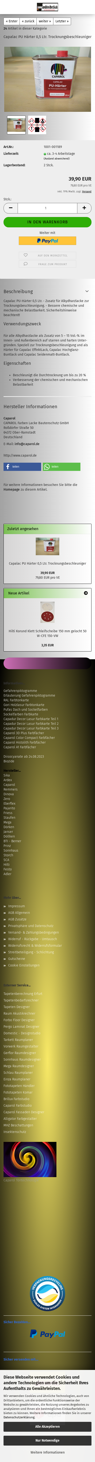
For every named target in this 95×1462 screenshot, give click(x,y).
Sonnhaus (11, 851)
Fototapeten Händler (19, 1086)
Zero (7, 799)
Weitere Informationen (48, 1452)
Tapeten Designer (17, 1007)
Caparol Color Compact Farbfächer (29, 738)
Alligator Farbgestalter (20, 1119)
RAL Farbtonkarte (16, 700)
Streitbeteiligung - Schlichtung (31, 952)
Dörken (9, 827)
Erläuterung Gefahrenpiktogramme (29, 696)
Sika (7, 775)
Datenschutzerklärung (19, 1417)
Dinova (9, 794)
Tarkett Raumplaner (18, 1040)
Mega (8, 822)
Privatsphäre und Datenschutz (30, 926)
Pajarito (9, 808)
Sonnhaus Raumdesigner (22, 1060)
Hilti (7, 865)
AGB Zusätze (17, 919)
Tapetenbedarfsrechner (21, 1000)
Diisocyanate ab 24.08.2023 (24, 757)
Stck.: (7, 199)
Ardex (8, 780)
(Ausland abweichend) (57, 158)
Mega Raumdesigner (19, 1066)
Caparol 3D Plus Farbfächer (24, 733)
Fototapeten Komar (18, 1092)
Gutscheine (16, 959)
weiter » (45, 21)
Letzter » (62, 21)
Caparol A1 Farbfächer (20, 747)
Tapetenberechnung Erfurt (23, 994)
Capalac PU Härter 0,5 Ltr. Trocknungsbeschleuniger (47, 564)
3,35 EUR (47, 645)
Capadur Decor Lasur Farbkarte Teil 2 (31, 724)
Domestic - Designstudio (22, 1033)
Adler (7, 874)
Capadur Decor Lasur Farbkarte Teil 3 (31, 728)
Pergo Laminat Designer (21, 1027)
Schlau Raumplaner (18, 1073)
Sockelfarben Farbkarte (21, 714)
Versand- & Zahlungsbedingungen (33, 933)
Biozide (9, 761)
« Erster (11, 21)
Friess (8, 813)
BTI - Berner (12, 841)
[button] (11, 208)
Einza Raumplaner (17, 1079)
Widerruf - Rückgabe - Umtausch (32, 939)
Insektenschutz (15, 1132)
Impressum (16, 906)
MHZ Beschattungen (18, 1125)
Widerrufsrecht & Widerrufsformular (35, 946)
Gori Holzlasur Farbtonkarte (24, 705)
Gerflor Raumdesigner (20, 1053)
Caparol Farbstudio (18, 1106)
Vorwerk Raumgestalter (21, 1046)
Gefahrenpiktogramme (20, 691)
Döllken (9, 836)
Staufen (9, 818)
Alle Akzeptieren (47, 1427)
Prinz (7, 846)
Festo (8, 869)
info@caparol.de (27, 444)
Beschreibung (18, 291)
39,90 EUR (47, 573)
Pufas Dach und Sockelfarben (26, 710)
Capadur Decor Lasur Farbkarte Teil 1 (31, 719)
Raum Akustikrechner (19, 1014)
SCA (6, 860)
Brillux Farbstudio (16, 1099)
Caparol (9, 785)
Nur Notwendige (47, 1441)
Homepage (12, 490)
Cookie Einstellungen (24, 965)
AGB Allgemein (19, 913)
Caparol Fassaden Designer (24, 1112)
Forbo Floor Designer (19, 1020)
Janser (8, 832)
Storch (8, 855)
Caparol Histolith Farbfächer (25, 743)
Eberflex (9, 804)
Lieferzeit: (11, 154)
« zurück (28, 21)
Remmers (11, 789)
